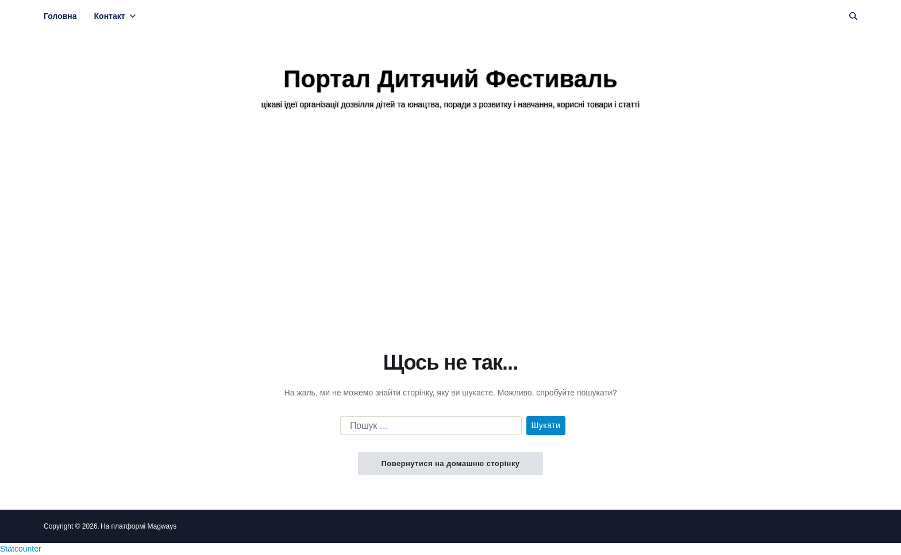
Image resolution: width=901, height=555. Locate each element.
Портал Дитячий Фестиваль (450, 79)
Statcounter (20, 548)
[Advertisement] (450, 229)
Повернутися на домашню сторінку (450, 463)
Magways (161, 526)
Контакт (115, 16)
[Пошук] (853, 16)
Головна (60, 16)
